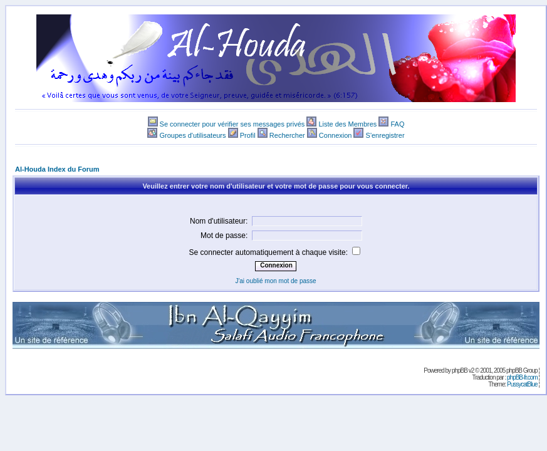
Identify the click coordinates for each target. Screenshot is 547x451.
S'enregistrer (385, 135)
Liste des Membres (347, 124)
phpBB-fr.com (522, 377)
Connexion (335, 135)
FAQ (397, 124)
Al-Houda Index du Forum (57, 169)
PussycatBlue (522, 384)
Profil (248, 135)
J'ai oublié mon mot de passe (275, 280)
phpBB (459, 370)
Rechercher (287, 135)
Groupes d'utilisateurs (192, 135)
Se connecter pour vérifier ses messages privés (232, 124)
